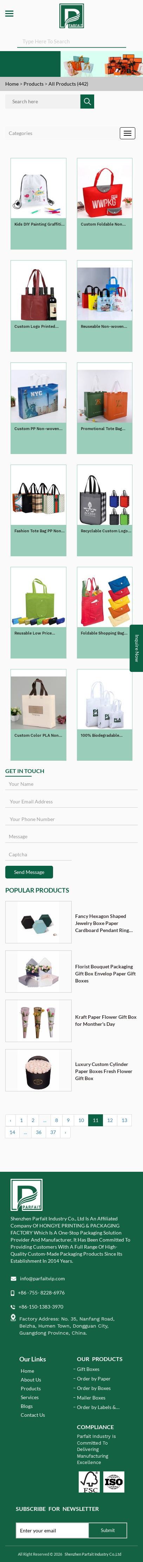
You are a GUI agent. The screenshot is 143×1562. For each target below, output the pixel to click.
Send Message (29, 872)
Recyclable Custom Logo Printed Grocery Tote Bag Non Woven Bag (104, 531)
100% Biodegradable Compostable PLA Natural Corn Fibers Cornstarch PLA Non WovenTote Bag (105, 736)
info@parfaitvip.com (42, 1278)
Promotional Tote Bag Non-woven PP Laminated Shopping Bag (105, 429)
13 (124, 1120)
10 (81, 1120)
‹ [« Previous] (10, 1120)
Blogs (27, 1406)
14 (12, 1132)
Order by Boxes (94, 1388)
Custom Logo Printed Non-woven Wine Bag (34, 327)
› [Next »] (65, 1132)
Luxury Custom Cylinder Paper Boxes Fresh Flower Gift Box (103, 1071)
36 (38, 1132)
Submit (108, 1530)
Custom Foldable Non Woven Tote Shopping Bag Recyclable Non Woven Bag (106, 224)
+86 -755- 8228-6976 (41, 1292)
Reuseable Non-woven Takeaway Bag (102, 327)
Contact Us (33, 1415)
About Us (31, 1380)
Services (30, 1397)
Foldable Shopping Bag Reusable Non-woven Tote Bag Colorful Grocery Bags (106, 633)
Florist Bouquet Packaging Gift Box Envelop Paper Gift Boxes (105, 973)
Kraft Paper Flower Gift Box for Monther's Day (106, 1020)
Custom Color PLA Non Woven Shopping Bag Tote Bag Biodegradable (38, 736)
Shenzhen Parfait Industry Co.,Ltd (93, 1554)
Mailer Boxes (91, 1398)
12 (110, 1120)
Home (12, 84)
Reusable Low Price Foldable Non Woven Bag (37, 633)
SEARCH (126, 42)
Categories (20, 133)
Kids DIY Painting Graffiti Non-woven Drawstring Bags (37, 224)
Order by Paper (94, 1379)
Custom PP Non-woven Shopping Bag (36, 429)
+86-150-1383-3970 (41, 1307)
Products (34, 84)
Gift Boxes (88, 1369)
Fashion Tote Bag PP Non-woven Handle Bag (38, 531)
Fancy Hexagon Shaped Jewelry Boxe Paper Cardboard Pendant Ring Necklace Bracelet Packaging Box (102, 923)
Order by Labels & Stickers (96, 1407)
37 (53, 1132)
